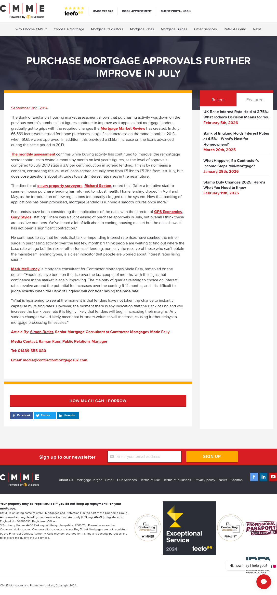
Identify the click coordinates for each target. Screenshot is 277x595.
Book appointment (137, 11)
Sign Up (212, 456)
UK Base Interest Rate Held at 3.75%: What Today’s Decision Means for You (236, 114)
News (257, 29)
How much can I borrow (98, 400)
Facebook (21, 415)
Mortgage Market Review (123, 128)
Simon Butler (41, 331)
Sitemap (237, 480)
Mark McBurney (25, 268)
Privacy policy (205, 480)
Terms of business (177, 480)
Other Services (205, 29)
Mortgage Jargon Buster (95, 480)
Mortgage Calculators (107, 29)
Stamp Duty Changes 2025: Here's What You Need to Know (234, 185)
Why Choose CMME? (31, 29)
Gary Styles (21, 216)
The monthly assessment (33, 154)
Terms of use (150, 480)
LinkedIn (66, 415)
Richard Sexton (97, 185)
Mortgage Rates (142, 29)
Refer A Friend (235, 29)
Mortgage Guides (174, 29)
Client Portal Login (176, 11)
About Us (66, 480)
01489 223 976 (103, 11)
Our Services (127, 480)
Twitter (42, 415)
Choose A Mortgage (69, 29)
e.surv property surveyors (59, 185)
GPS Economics (168, 211)
